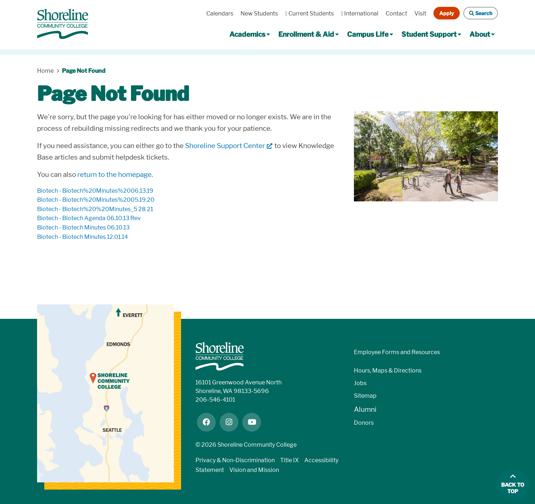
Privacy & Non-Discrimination (235, 460)
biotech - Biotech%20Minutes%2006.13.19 (95, 190)
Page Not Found (83, 70)
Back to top (512, 488)
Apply (446, 13)
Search (480, 13)
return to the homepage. (115, 174)
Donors (364, 422)
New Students (259, 13)
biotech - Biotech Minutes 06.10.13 (83, 227)
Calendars (219, 13)
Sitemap (365, 395)
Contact (396, 13)
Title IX (289, 460)
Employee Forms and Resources (397, 352)
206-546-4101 (215, 399)
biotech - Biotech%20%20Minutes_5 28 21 (95, 209)
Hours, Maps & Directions (388, 370)
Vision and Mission (254, 470)
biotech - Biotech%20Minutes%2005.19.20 (95, 199)
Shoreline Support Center (225, 146)
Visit (420, 13)
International (359, 13)
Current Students (309, 13)
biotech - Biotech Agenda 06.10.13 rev (89, 218)
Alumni (365, 409)
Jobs (360, 383)
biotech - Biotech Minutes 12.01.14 (82, 236)
